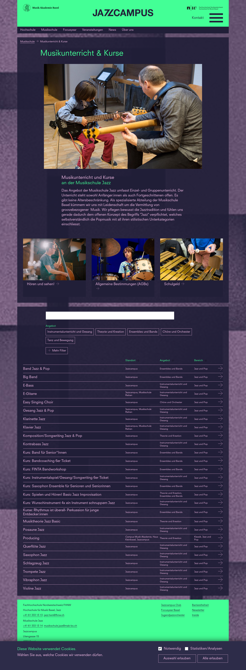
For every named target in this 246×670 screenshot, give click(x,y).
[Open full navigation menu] (216, 18)
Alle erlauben (213, 658)
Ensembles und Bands (143, 331)
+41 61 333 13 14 (33, 626)
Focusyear (69, 30)
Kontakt (198, 17)
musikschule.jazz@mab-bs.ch (60, 626)
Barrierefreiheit (200, 605)
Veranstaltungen (92, 30)
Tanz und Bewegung (60, 340)
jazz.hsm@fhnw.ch (54, 615)
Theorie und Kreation (110, 331)
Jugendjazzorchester (173, 615)
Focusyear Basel (170, 610)
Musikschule (49, 30)
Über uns (128, 30)
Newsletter (198, 610)
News (112, 30)
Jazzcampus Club (171, 605)
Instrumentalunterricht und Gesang (69, 331)
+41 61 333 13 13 (33, 615)
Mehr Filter (56, 350)
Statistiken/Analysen (206, 648)
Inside (195, 615)
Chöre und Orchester (176, 331)
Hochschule (27, 30)
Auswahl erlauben (177, 658)
